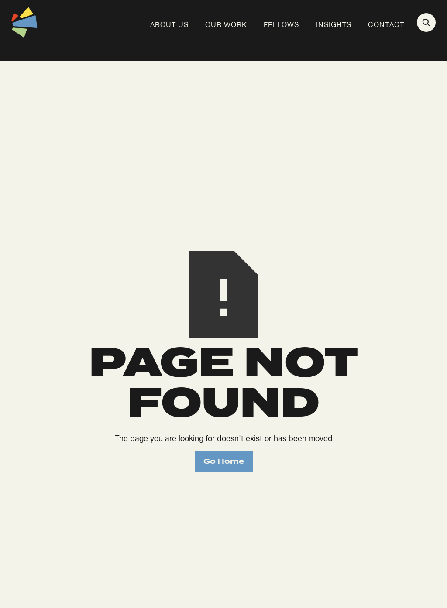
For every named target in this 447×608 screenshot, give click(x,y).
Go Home (223, 461)
